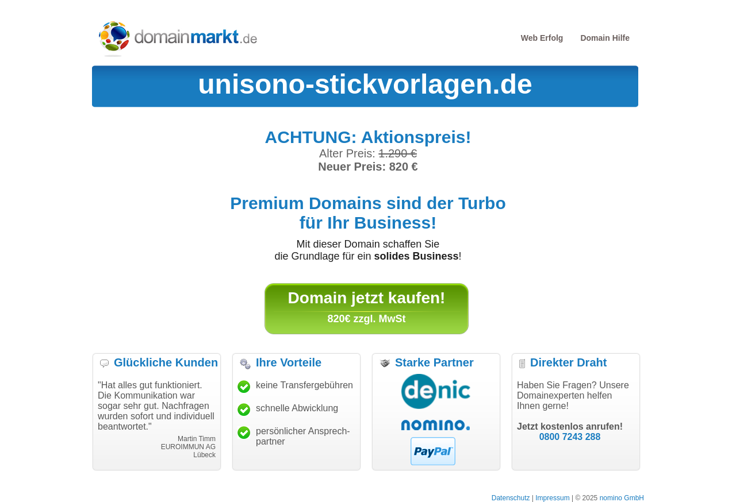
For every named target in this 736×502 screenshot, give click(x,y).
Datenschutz (511, 498)
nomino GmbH (622, 498)
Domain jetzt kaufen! (367, 298)
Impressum (552, 498)
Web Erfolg (542, 38)
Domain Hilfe (605, 38)
